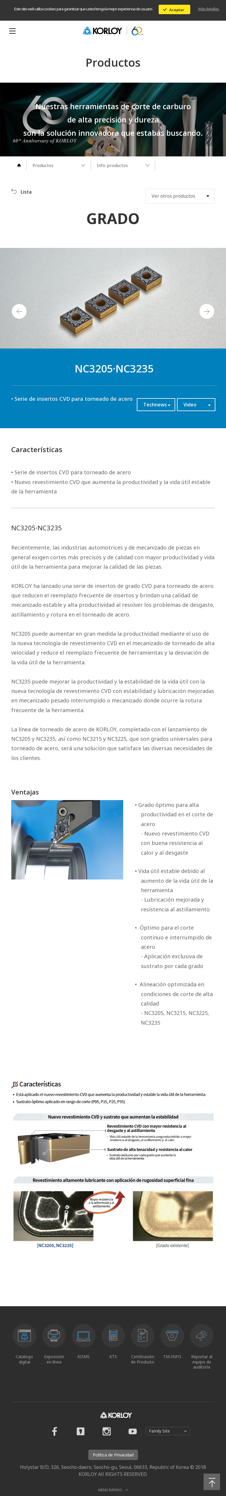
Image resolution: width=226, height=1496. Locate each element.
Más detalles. (208, 9)
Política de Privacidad (113, 1455)
